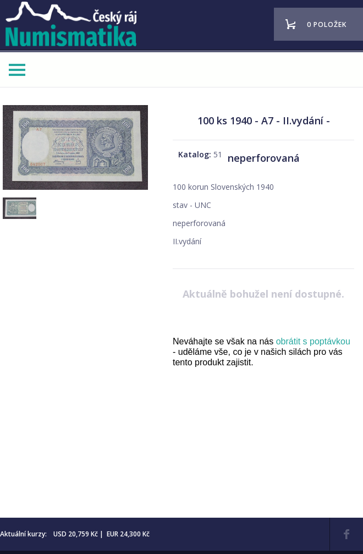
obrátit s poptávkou (313, 341)
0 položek (326, 24)
